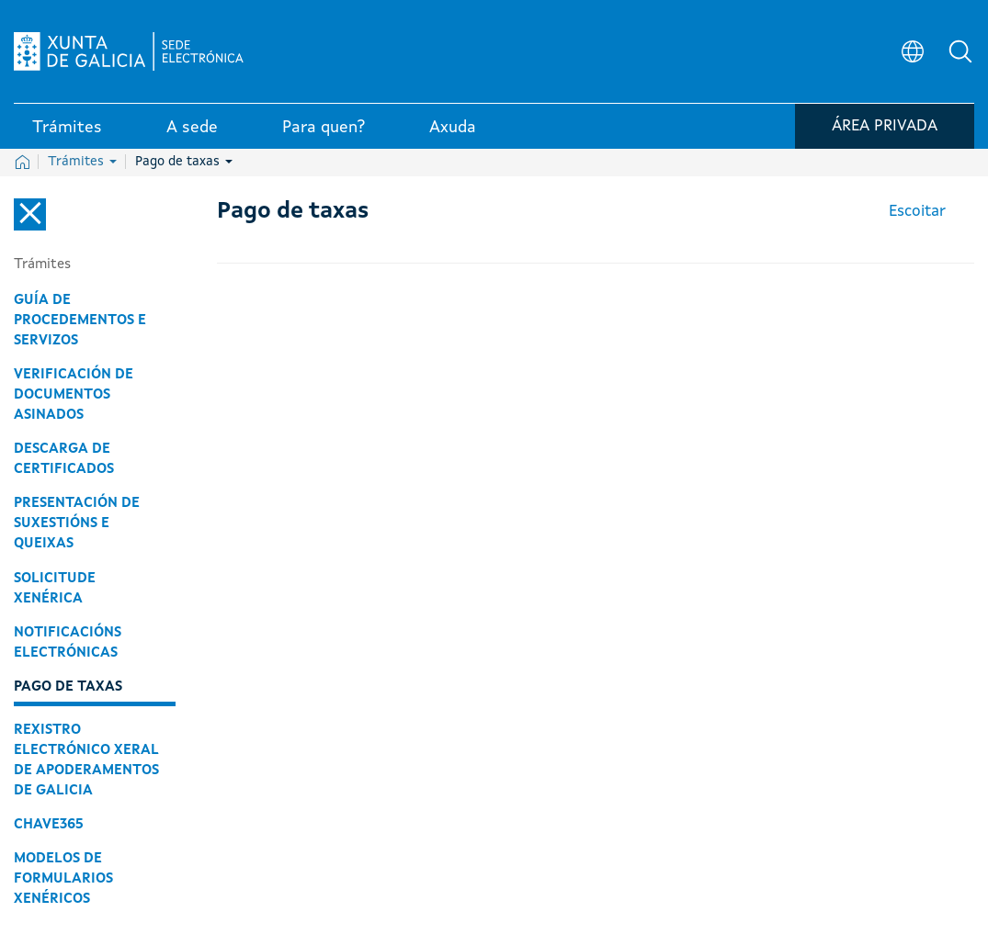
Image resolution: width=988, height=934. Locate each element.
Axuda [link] (452, 127)
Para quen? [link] (323, 127)
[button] (960, 51)
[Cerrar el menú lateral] (30, 214)
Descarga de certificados (64, 459)
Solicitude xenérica (55, 588)
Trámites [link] (67, 127)
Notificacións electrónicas (67, 642)
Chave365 (49, 824)
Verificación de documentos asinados (73, 394)
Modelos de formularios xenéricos (63, 878)
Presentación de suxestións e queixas (77, 523)
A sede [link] (192, 127)
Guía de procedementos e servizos (80, 320)
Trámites (82, 161)
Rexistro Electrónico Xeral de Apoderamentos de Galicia (86, 760)
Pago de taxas (184, 161)
